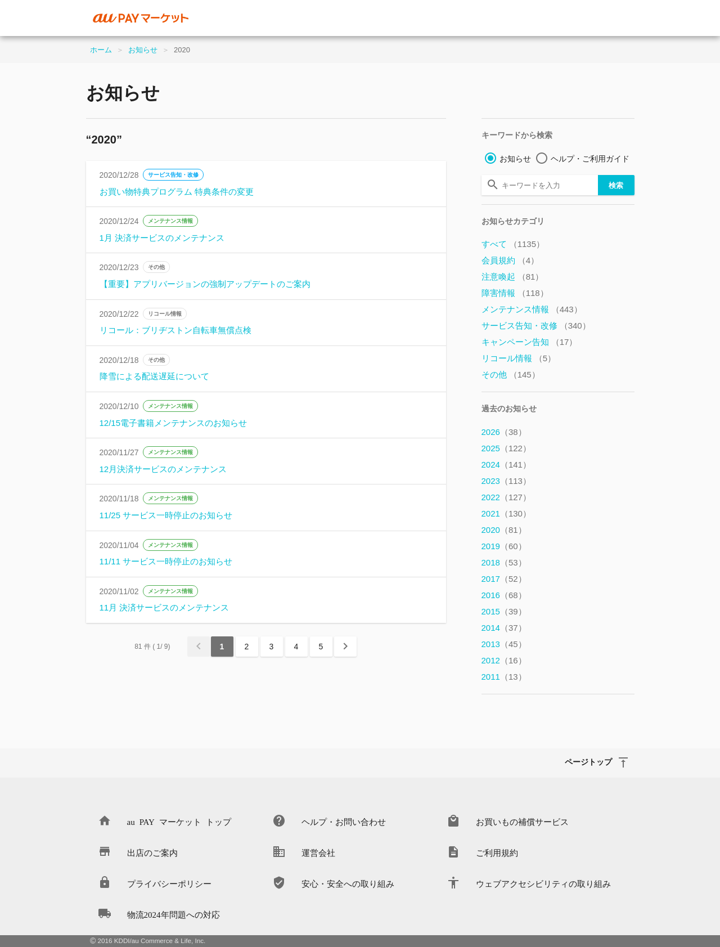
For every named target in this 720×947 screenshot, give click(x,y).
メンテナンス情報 (170, 221)
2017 (504, 579)
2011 (504, 676)
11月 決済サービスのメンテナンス (165, 607)
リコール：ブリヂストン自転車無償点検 (175, 330)
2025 (506, 448)
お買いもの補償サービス (522, 821)
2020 (504, 530)
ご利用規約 (497, 852)
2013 (504, 644)
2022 (506, 497)
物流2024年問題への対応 (173, 914)
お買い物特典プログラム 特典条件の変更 (177, 191)
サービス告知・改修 (173, 175)
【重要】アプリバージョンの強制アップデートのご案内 (205, 284)
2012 (504, 660)
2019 (504, 546)
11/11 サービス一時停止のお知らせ (166, 561)
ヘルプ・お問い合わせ (344, 821)
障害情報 (515, 293)
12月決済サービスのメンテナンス (163, 469)
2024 (506, 464)
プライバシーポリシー (169, 883)
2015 (504, 611)
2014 (504, 627)
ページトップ (588, 761)
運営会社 (318, 852)
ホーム (101, 50)
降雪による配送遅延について (154, 376)
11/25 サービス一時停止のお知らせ (166, 515)
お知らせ (143, 50)
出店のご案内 (152, 852)
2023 (506, 481)
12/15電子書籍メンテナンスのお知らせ (174, 423)
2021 (506, 513)
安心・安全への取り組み (348, 883)
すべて (513, 244)
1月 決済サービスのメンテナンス (162, 238)
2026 (504, 432)
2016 (504, 595)
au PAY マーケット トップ (179, 821)
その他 (156, 267)
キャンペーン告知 (530, 342)
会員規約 (510, 260)
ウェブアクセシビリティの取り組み (543, 883)
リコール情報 (165, 314)
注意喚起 (513, 276)
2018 (504, 562)
